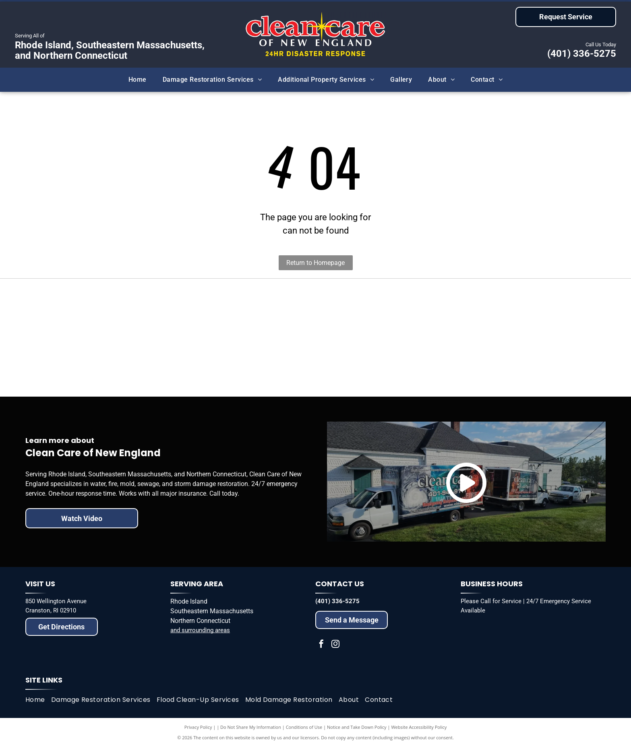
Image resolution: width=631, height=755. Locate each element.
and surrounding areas (200, 637)
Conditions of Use (304, 735)
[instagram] (335, 652)
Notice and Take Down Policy (357, 735)
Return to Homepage (315, 263)
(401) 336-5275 (581, 53)
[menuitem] (137, 80)
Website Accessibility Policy (419, 735)
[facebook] (321, 652)
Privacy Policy (198, 735)
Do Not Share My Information (250, 735)
